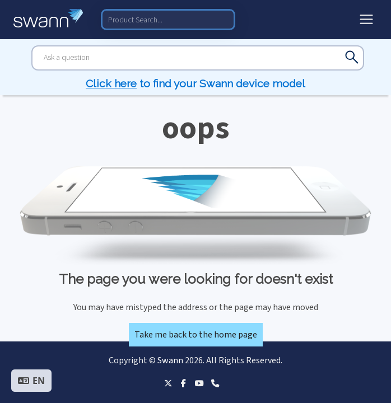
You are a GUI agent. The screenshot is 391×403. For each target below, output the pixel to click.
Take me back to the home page (195, 335)
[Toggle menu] (366, 19)
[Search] (197, 58)
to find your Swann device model (195, 83)
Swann (170, 360)
